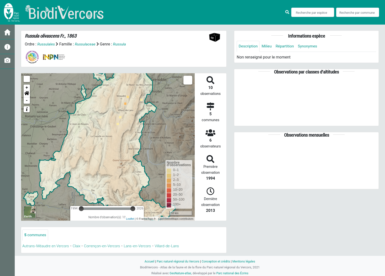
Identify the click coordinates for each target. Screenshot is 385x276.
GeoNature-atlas (179, 273)
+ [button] (27, 88)
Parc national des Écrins (233, 273)
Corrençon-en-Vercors (107, 246)
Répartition (286, 46)
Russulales (46, 44)
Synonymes (310, 46)
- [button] (27, 100)
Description (249, 46)
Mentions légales (246, 261)
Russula (121, 44)
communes (35, 235)
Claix (80, 246)
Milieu (267, 46)
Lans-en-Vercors (144, 246)
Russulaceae (86, 44)
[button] (27, 94)
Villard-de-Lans (176, 246)
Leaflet (130, 218)
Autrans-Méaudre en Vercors (47, 246)
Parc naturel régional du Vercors (177, 261)
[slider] (81, 208)
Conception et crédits (216, 261)
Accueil (147, 261)
